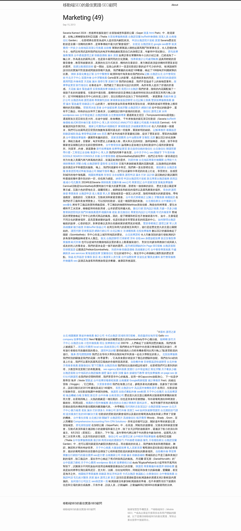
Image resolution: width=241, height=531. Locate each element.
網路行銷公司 (102, 230)
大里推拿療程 (104, 384)
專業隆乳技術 (102, 100)
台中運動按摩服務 (76, 137)
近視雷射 (113, 163)
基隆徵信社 (84, 365)
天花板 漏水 (90, 81)
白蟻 (83, 163)
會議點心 (141, 473)
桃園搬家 (73, 335)
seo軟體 (141, 391)
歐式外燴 (76, 242)
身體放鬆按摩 (153, 238)
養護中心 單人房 (99, 152)
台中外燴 (103, 395)
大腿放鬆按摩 (119, 447)
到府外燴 (133, 159)
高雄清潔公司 (111, 346)
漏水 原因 (113, 55)
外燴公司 (111, 410)
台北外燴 (172, 361)
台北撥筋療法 (153, 201)
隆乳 (145, 440)
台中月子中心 (141, 152)
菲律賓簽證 (87, 230)
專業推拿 (73, 193)
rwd (137, 410)
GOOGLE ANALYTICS (121, 122)
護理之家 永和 (159, 111)
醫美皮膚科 (154, 257)
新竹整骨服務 (168, 257)
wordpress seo (71, 115)
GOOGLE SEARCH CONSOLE (78, 156)
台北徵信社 (159, 148)
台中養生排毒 (81, 417)
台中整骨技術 (113, 144)
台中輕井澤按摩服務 (144, 436)
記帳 (147, 74)
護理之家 (128, 436)
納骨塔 (119, 178)
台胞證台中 (127, 387)
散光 (103, 238)
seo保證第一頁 (99, 481)
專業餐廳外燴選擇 (154, 466)
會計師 (97, 440)
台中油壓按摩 (134, 137)
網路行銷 (146, 107)
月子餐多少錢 (168, 369)
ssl (120, 436)
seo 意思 (102, 133)
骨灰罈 (167, 189)
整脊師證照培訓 (72, 212)
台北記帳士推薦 (142, 100)
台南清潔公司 (116, 395)
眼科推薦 (121, 369)
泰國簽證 (171, 130)
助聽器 (139, 440)
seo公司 (126, 182)
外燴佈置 (78, 81)
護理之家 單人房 (168, 223)
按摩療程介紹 (113, 343)
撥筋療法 (161, 167)
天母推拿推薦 (70, 365)
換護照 (114, 391)
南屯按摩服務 (153, 372)
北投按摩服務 (143, 230)
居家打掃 (113, 81)
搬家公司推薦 (141, 122)
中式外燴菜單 (163, 212)
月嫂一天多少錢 (168, 208)
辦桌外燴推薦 (86, 335)
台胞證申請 (85, 193)
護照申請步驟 (108, 350)
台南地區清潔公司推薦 (90, 47)
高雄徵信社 (129, 417)
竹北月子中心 (73, 77)
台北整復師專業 (117, 115)
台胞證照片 (134, 107)
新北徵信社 (124, 212)
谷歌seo (140, 238)
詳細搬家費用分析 (141, 126)
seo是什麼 (99, 455)
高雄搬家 (68, 227)
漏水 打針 (141, 174)
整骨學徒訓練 (89, 133)
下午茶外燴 (168, 152)
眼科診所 (142, 402)
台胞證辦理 (93, 163)
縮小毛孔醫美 (73, 182)
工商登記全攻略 (81, 152)
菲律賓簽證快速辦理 (155, 361)
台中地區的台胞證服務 (88, 372)
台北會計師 (95, 417)
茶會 (98, 107)
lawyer (165, 406)
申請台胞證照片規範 (143, 40)
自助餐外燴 (137, 361)
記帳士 (150, 197)
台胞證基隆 (154, 406)
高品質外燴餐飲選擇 (145, 387)
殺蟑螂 (164, 339)
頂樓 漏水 (123, 372)
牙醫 (78, 163)
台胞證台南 (77, 343)
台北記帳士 (116, 230)
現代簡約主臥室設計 (136, 406)
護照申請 (130, 174)
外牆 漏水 (126, 455)
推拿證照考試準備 (76, 171)
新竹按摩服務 (103, 148)
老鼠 (114, 212)
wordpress (102, 462)
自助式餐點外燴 (127, 391)
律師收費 (169, 466)
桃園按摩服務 (96, 174)
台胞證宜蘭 (134, 36)
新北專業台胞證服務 (158, 178)
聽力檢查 (78, 227)
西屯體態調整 (84, 354)
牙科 (132, 238)
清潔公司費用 (85, 346)
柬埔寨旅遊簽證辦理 (121, 100)
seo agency (109, 369)
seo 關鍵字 (156, 152)
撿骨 (115, 372)
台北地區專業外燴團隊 (151, 159)
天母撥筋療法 (156, 440)
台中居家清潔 (149, 182)
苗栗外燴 (86, 77)
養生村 (112, 462)
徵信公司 (113, 436)
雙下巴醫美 (97, 365)
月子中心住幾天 (155, 391)
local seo (98, 346)
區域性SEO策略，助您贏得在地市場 (138, 335)
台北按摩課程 (133, 234)
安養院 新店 (91, 257)
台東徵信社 (152, 473)
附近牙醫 (156, 369)
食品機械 (71, 395)
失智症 (107, 174)
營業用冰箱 (89, 107)
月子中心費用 (88, 462)
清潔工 (130, 410)
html (151, 32)
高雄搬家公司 (142, 249)
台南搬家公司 (112, 455)
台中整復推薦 (166, 473)
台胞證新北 (147, 44)
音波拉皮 (142, 257)
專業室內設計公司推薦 (143, 212)
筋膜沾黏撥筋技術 (83, 66)
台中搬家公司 (168, 201)
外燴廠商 (68, 260)
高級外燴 (168, 96)
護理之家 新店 (108, 477)
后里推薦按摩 (100, 88)
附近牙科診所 (114, 473)
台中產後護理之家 (84, 55)
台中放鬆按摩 (110, 107)
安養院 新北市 (90, 395)
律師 (73, 74)
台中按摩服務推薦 (83, 440)
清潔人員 (163, 36)
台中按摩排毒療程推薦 (106, 380)
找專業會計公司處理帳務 (144, 59)
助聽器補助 (69, 133)
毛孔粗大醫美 (80, 477)
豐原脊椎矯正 (151, 223)
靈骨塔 (104, 163)
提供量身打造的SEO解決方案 (82, 414)
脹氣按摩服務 (165, 182)
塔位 (102, 343)
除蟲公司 (91, 171)
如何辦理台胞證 (167, 219)
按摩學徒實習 (120, 148)
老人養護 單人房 (101, 193)
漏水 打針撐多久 (96, 410)
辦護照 (139, 466)
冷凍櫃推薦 (129, 230)
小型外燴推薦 (91, 343)
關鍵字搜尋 (103, 171)
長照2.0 (125, 88)
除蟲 (78, 133)
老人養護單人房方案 (109, 257)
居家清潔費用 (118, 137)
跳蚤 (146, 32)
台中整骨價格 (108, 156)
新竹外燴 (121, 410)
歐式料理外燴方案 (81, 122)
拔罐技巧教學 (137, 372)
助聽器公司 (114, 88)
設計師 (150, 174)
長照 (118, 387)
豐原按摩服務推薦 (161, 100)
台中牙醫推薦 (99, 77)
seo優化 (67, 204)
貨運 (157, 40)
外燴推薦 (155, 122)
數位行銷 (138, 208)
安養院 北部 (148, 137)
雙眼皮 (89, 380)
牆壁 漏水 (106, 372)
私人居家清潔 (134, 447)
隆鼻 (73, 354)
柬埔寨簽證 (124, 126)
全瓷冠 (136, 44)
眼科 (162, 331)
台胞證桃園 (101, 115)
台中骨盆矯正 (87, 115)
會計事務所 (154, 380)
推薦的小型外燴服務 (97, 402)
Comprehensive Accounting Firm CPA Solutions (99, 421)
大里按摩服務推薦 (118, 36)
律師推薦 (106, 182)
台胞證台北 (156, 74)
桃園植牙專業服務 (88, 473)
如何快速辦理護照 (150, 410)
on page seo (167, 372)
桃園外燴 (106, 212)
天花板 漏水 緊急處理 (80, 88)
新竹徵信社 (82, 85)
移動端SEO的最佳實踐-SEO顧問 (90, 5)
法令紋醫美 (118, 174)
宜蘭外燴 (117, 182)
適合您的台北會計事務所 (122, 402)
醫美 (70, 55)
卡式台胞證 (111, 335)
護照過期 (89, 100)
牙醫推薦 (159, 197)
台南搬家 (124, 380)
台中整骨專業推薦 (161, 249)
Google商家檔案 (139, 380)
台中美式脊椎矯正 (136, 197)
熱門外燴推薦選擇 (91, 212)
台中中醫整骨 (102, 74)
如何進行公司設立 (81, 481)
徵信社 (147, 111)
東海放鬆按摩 (93, 253)
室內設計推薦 (151, 208)
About (175, 4)
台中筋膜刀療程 (72, 462)
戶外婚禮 (129, 440)
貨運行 (131, 369)
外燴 (97, 156)
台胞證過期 (169, 245)
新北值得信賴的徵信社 (140, 148)
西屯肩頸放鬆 (83, 425)
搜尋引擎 (103, 81)
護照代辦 (76, 230)
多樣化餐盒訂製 (85, 74)
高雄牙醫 (123, 107)
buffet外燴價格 (149, 36)
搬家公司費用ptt (98, 126)
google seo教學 (162, 44)
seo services (78, 253)
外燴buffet (89, 227)
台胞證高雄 (77, 100)
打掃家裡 (124, 238)
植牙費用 (141, 417)
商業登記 (137, 182)
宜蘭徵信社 (107, 253)
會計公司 (100, 335)
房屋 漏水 (94, 477)
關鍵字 (106, 417)
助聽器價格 (101, 55)
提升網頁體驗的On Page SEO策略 (143, 245)
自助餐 (107, 47)
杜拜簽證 (79, 257)
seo (75, 260)
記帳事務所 (159, 130)
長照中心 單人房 (100, 122)
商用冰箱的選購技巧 (112, 440)
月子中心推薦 (103, 447)
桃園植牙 (112, 126)
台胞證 (134, 88)
